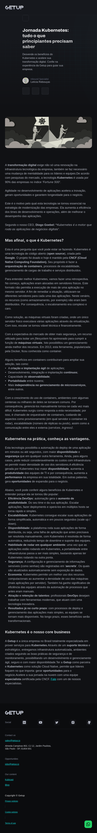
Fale (53, 679)
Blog (7, 785)
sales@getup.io (12, 740)
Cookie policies (11, 812)
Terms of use (10, 823)
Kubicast (9, 779)
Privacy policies (11, 801)
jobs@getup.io (12, 764)
